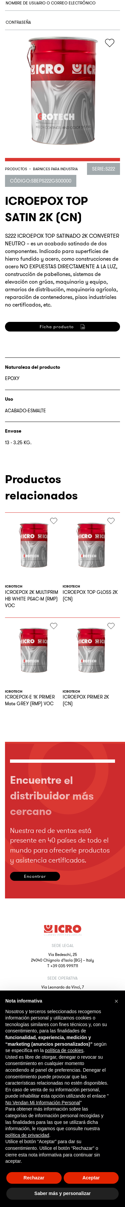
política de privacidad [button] (27, 1135)
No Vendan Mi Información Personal (42, 1102)
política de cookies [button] (64, 1050)
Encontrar (35, 876)
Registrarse (28, 427)
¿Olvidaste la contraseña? (31, 75)
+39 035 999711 (64, 966)
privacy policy (73, 395)
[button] (116, 1001)
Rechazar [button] (34, 1177)
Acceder (28, 102)
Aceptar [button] (91, 1177)
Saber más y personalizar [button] (62, 1193)
